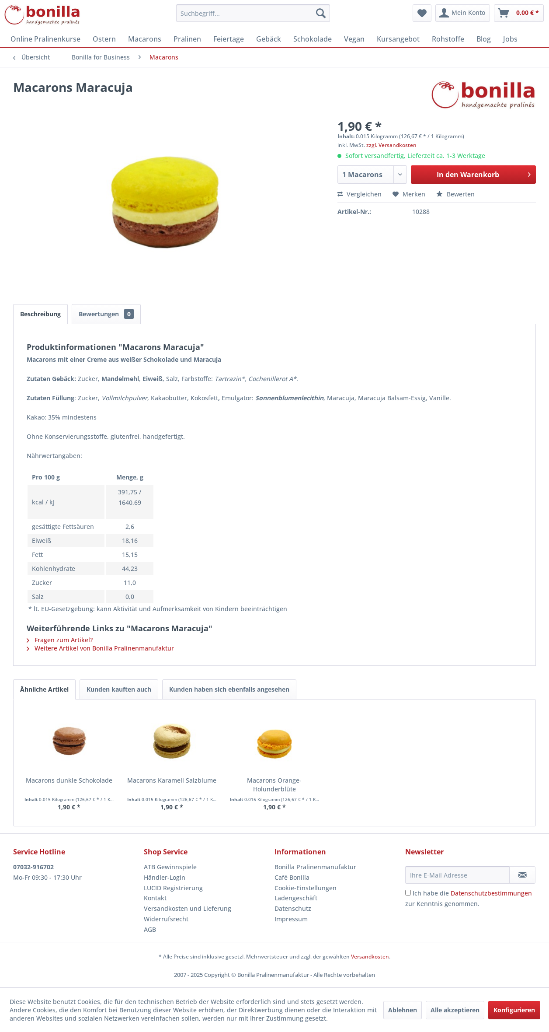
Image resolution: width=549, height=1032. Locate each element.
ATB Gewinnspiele (170, 867)
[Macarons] (144, 39)
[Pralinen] (187, 39)
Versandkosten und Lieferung (187, 908)
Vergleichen (359, 194)
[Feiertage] (228, 39)
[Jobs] (510, 39)
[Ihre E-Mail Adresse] (457, 875)
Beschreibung (40, 314)
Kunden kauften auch (119, 689)
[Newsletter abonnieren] (522, 875)
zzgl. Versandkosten (391, 145)
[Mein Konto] (462, 13)
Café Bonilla (291, 877)
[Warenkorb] (519, 13)
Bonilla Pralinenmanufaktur (315, 867)
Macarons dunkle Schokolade (69, 780)
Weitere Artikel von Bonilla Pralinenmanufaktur (100, 648)
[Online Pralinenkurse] (45, 39)
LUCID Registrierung (173, 888)
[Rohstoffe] (448, 39)
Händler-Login (164, 877)
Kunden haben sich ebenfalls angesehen (229, 689)
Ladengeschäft (295, 898)
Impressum (291, 919)
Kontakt (155, 898)
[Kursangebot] (398, 39)
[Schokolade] (312, 39)
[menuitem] (253, 13)
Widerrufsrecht (166, 919)
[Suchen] (321, 13)
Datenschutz (292, 908)
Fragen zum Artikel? (60, 640)
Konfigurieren (514, 1010)
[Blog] (483, 39)
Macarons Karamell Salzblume (171, 780)
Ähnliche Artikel (44, 689)
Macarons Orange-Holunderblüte (274, 784)
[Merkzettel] (422, 13)
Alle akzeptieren (455, 1010)
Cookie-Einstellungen (305, 888)
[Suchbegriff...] (253, 13)
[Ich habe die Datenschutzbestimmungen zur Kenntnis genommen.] (408, 893)
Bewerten (455, 194)
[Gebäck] (268, 39)
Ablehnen (402, 1010)
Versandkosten (370, 956)
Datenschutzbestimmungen (491, 893)
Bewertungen (106, 314)
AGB (150, 929)
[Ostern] (104, 39)
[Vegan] (354, 39)
